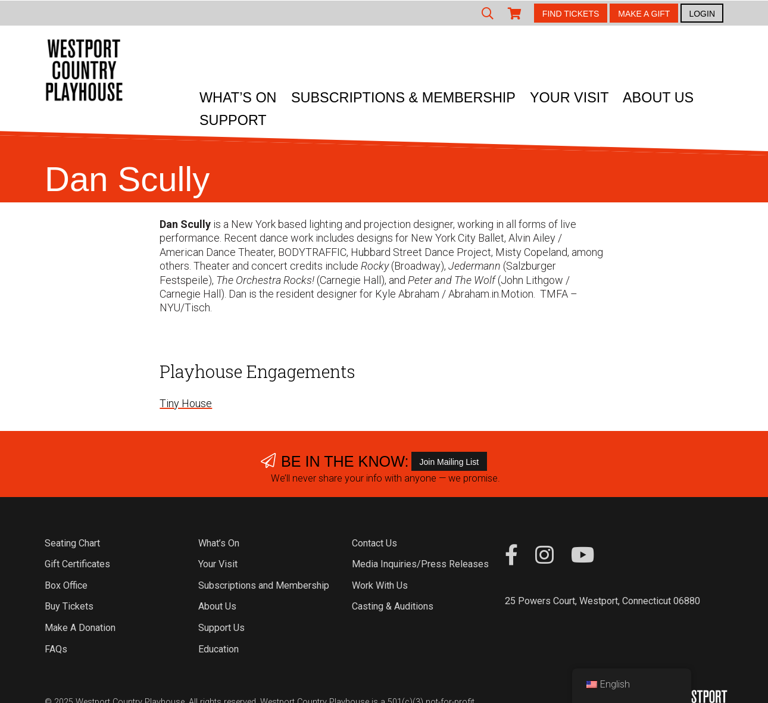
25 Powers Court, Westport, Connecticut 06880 (602, 601)
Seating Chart (72, 543)
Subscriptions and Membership (263, 585)
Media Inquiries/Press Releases (420, 564)
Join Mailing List (449, 462)
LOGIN (702, 13)
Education (218, 649)
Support (233, 120)
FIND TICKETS (570, 13)
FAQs (56, 649)
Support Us (221, 627)
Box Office (66, 585)
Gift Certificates (77, 564)
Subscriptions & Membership (403, 97)
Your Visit (569, 97)
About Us (658, 97)
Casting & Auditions (392, 606)
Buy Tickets (69, 606)
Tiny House (186, 403)
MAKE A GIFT (644, 13)
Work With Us (380, 585)
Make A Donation (80, 627)
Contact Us (374, 543)
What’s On (238, 97)
